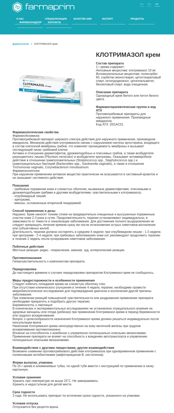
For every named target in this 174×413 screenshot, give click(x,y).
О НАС (20, 19)
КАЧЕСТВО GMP (83, 19)
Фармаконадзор (30, 22)
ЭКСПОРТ (107, 19)
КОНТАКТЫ (54, 22)
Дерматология (21, 44)
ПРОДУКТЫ (137, 19)
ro (149, 4)
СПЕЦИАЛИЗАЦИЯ (56, 19)
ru (157, 4)
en (141, 4)
